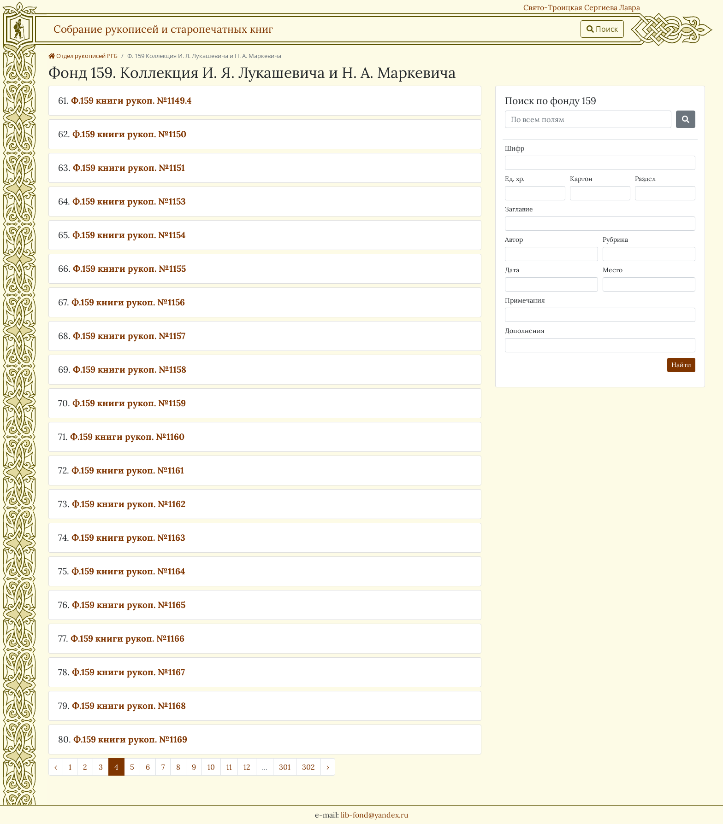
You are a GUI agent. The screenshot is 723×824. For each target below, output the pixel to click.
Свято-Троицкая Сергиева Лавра (581, 7)
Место (612, 270)
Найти (681, 365)
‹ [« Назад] (55, 766)
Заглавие (519, 209)
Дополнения (525, 331)
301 (284, 766)
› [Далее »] (327, 766)
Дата (512, 270)
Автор (514, 239)
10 (211, 766)
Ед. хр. (514, 179)
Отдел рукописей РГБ (83, 56)
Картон (581, 179)
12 (246, 766)
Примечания (525, 300)
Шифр (514, 148)
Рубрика (615, 239)
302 (308, 766)
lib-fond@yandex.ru (375, 814)
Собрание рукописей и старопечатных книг (163, 28)
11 (229, 766)
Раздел (645, 179)
